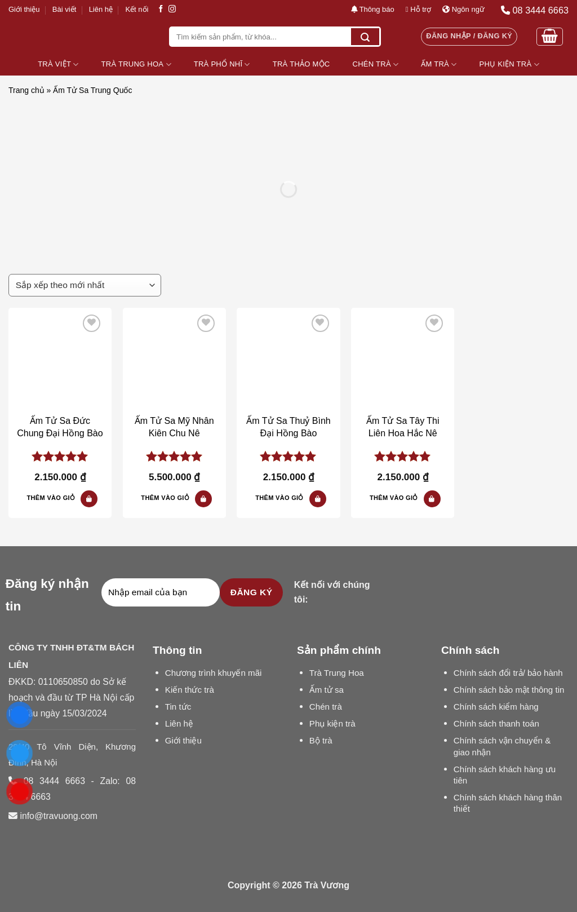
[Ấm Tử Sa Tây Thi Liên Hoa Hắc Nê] (402, 359)
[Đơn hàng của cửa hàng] (84, 285)
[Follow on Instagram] (172, 9)
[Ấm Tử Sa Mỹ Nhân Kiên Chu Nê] (174, 359)
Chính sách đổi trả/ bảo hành (508, 673)
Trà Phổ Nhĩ (222, 64)
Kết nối (136, 9)
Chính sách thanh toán (496, 723)
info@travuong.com (58, 816)
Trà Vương (326, 885)
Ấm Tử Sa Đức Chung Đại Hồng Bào (60, 427)
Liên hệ (101, 9)
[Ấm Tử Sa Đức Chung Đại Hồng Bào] (60, 359)
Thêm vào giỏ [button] (51, 497)
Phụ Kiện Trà (509, 64)
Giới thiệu (23, 9)
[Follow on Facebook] (161, 9)
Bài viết (64, 9)
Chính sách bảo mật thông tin (509, 689)
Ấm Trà (438, 64)
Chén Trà (376, 64)
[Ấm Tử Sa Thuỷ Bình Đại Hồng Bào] (288, 359)
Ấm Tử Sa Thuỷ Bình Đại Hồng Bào (288, 427)
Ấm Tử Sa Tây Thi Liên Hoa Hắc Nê (402, 427)
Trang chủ (26, 90)
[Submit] (365, 36)
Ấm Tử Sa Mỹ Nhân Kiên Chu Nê (174, 427)
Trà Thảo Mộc (301, 64)
